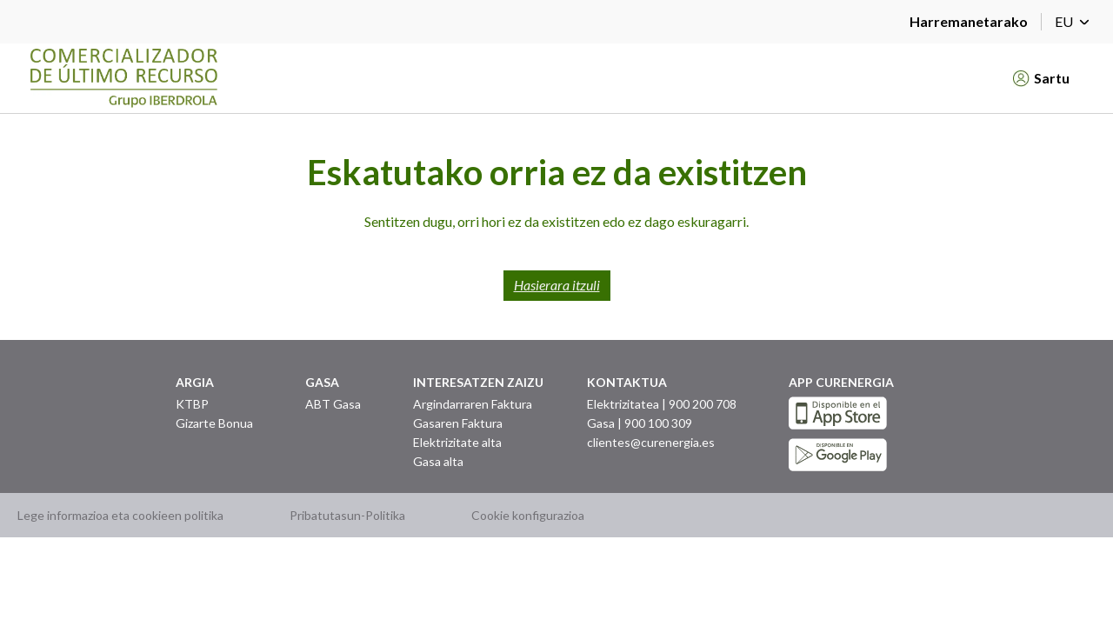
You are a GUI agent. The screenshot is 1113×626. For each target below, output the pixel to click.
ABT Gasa (333, 403)
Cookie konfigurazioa (527, 515)
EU (1075, 21)
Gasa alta (438, 461)
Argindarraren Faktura (472, 403)
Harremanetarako (969, 21)
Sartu (1041, 78)
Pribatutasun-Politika (347, 515)
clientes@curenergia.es (651, 442)
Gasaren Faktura (458, 423)
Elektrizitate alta (457, 442)
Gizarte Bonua (214, 423)
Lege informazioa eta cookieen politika (120, 515)
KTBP (192, 403)
